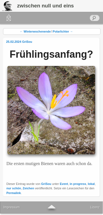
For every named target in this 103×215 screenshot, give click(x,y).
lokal (91, 183)
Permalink (13, 193)
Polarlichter (63, 31)
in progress (78, 183)
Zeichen (28, 188)
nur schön (13, 188)
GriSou (27, 41)
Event (64, 183)
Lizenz (95, 207)
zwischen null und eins (45, 6)
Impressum (11, 207)
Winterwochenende (35, 31)
